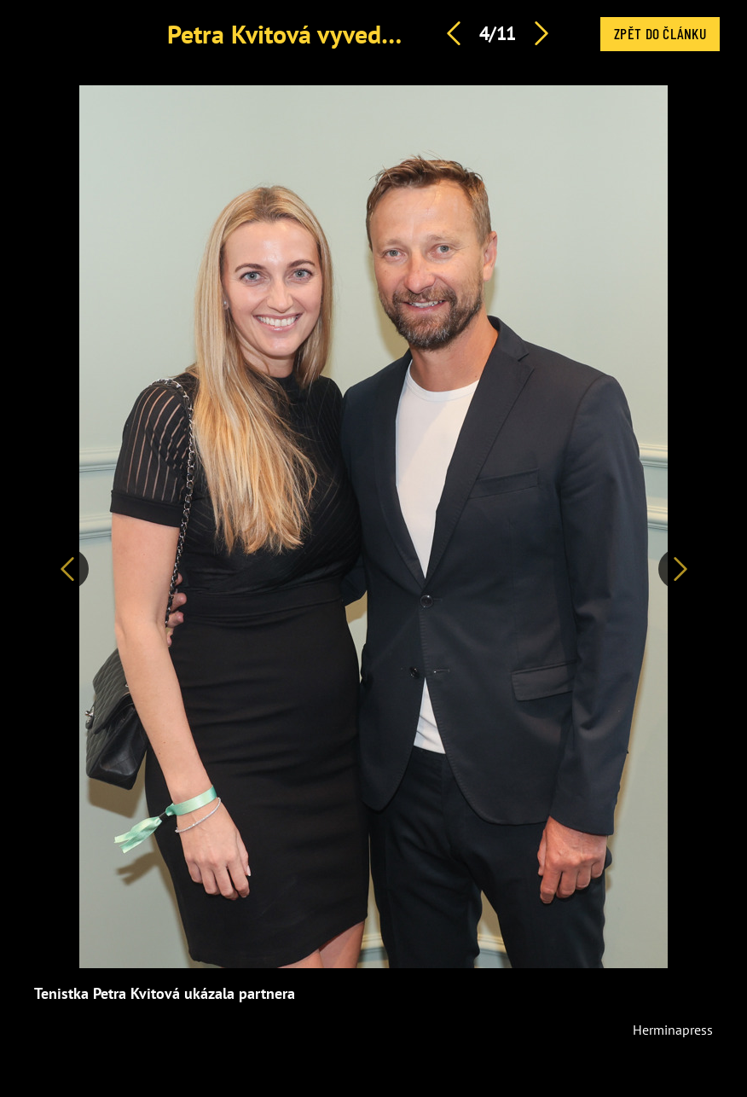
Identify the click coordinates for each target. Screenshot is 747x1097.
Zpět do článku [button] (660, 33)
